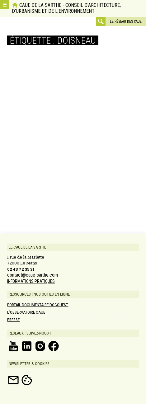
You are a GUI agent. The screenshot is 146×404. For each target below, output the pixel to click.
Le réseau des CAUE (126, 21)
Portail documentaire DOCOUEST (37, 304)
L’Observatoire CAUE (26, 312)
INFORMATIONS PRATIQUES (31, 281)
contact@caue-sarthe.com (32, 275)
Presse (13, 319)
